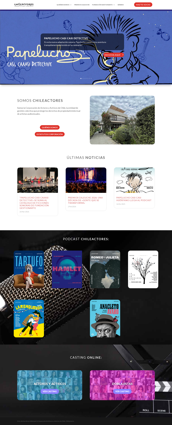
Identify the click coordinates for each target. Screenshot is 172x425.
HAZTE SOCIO (143, 4)
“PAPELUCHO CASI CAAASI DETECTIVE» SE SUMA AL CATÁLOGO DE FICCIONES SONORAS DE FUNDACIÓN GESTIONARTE (34, 202)
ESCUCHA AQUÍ (112, 55)
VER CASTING (50, 391)
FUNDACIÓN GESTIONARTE (102, 5)
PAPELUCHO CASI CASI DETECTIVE (66, 38)
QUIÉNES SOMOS (63, 5)
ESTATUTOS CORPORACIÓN (50, 134)
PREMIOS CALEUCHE (81, 5)
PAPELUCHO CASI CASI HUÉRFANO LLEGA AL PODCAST (134, 199)
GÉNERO (121, 5)
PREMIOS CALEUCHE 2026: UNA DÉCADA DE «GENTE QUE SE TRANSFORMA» (85, 200)
